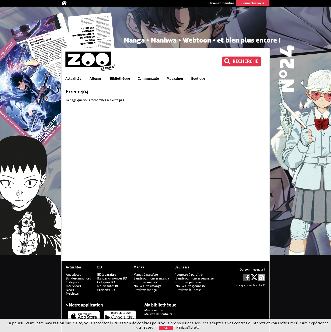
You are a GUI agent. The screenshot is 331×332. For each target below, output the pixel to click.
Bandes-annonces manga (151, 278)
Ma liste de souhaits (158, 314)
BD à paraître (106, 274)
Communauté (148, 79)
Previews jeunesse (188, 290)
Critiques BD (106, 282)
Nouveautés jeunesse (190, 286)
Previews (72, 293)
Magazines (175, 79)
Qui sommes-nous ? (252, 269)
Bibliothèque (120, 79)
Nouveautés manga (147, 286)
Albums (95, 79)
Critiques (72, 282)
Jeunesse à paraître (189, 274)
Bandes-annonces (78, 278)
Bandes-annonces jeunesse (194, 278)
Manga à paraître (145, 274)
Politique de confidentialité (250, 285)
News (70, 290)
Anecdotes (73, 274)
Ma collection (153, 310)
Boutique (198, 79)
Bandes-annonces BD (112, 278)
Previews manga (145, 290)
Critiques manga (145, 282)
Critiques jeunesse (188, 282)
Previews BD (106, 290)
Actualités (73, 79)
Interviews (73, 286)
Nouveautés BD (108, 286)
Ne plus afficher (187, 327)
